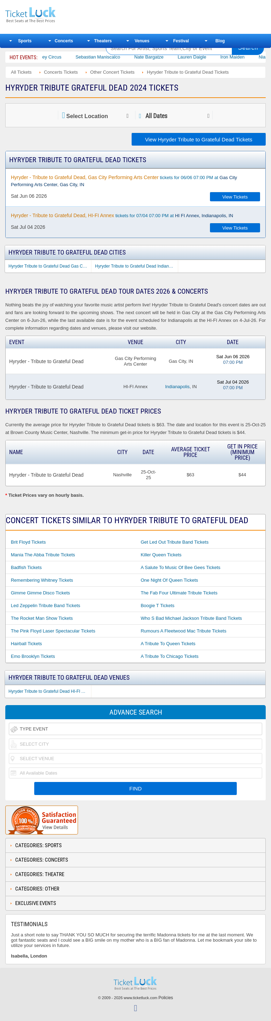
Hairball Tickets (26, 643)
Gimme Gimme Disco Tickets (40, 592)
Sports (24, 40)
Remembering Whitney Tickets (42, 580)
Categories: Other (37, 889)
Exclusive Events (35, 903)
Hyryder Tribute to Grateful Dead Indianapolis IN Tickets (136, 266)
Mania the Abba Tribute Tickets (43, 554)
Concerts (64, 40)
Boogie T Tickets (158, 605)
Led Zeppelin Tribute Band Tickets (45, 605)
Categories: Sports (38, 845)
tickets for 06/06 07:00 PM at (124, 181)
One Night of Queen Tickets (169, 580)
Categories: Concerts (41, 860)
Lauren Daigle (202, 57)
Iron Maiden (242, 57)
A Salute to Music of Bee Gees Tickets (181, 567)
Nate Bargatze (159, 57)
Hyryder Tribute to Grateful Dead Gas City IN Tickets (49, 266)
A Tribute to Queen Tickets (168, 643)
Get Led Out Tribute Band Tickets (175, 542)
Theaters (103, 40)
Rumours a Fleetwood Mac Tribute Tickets (184, 631)
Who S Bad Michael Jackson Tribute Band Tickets (191, 618)
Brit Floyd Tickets (28, 542)
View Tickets (235, 197)
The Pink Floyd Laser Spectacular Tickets (53, 631)
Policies (165, 997)
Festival (181, 40)
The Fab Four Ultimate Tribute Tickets (179, 592)
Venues (141, 40)
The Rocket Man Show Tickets (42, 618)
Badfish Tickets (26, 567)
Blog (220, 40)
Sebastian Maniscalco (107, 57)
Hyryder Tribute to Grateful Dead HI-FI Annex (49, 691)
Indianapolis (177, 386)
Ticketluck (50, 15)
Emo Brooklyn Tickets (33, 656)
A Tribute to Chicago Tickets (170, 656)
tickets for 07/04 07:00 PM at (122, 215)
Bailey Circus (57, 57)
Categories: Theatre (39, 874)
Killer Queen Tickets (161, 554)
